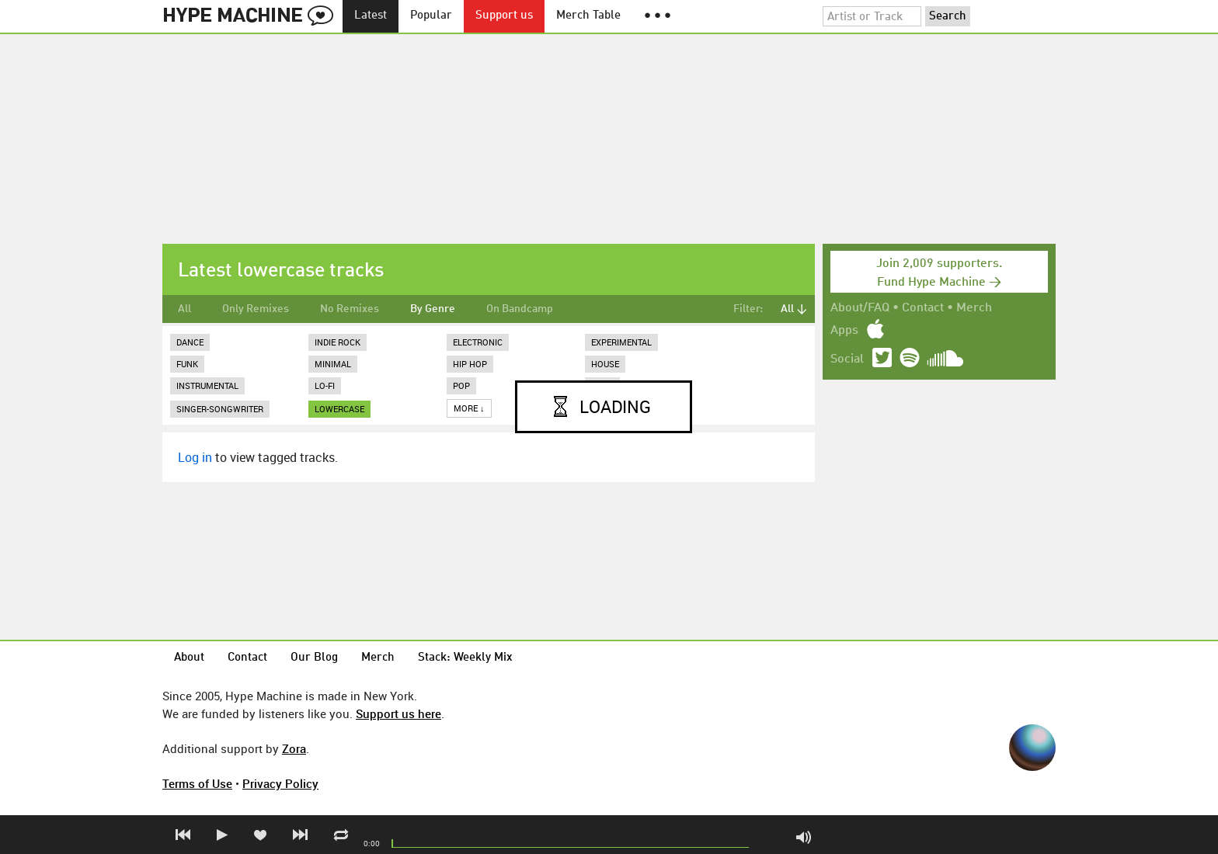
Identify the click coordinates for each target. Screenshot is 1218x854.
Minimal (333, 364)
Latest (370, 16)
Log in (195, 457)
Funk (187, 364)
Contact (923, 308)
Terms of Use (197, 783)
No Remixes (349, 309)
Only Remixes (255, 309)
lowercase (339, 409)
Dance (190, 342)
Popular (431, 16)
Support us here (398, 713)
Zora (294, 748)
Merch (974, 308)
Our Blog (314, 658)
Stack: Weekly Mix (465, 658)
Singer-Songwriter (219, 409)
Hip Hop (470, 364)
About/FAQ (859, 308)
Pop (461, 385)
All (184, 309)
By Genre (432, 309)
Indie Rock (337, 342)
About (189, 658)
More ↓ (469, 408)
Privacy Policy (280, 783)
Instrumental (207, 385)
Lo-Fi (325, 385)
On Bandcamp (519, 309)
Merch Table (588, 16)
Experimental (621, 342)
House (605, 364)
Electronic (478, 342)
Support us (504, 16)
